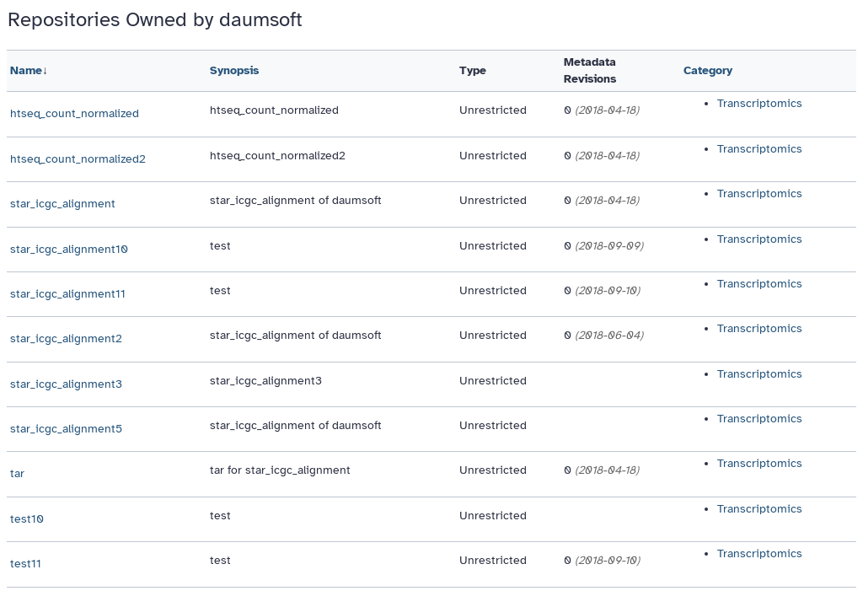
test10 (27, 519)
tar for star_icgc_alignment (280, 470)
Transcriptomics (759, 103)
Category (707, 70)
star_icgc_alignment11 (68, 294)
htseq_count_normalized (74, 113)
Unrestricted (493, 110)
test (220, 246)
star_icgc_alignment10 (69, 249)
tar (17, 473)
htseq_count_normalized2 (78, 159)
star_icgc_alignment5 (66, 429)
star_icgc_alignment (62, 203)
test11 (25, 563)
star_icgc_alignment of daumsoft (296, 200)
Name (26, 70)
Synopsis (234, 70)
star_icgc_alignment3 (66, 384)
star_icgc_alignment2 (66, 338)
